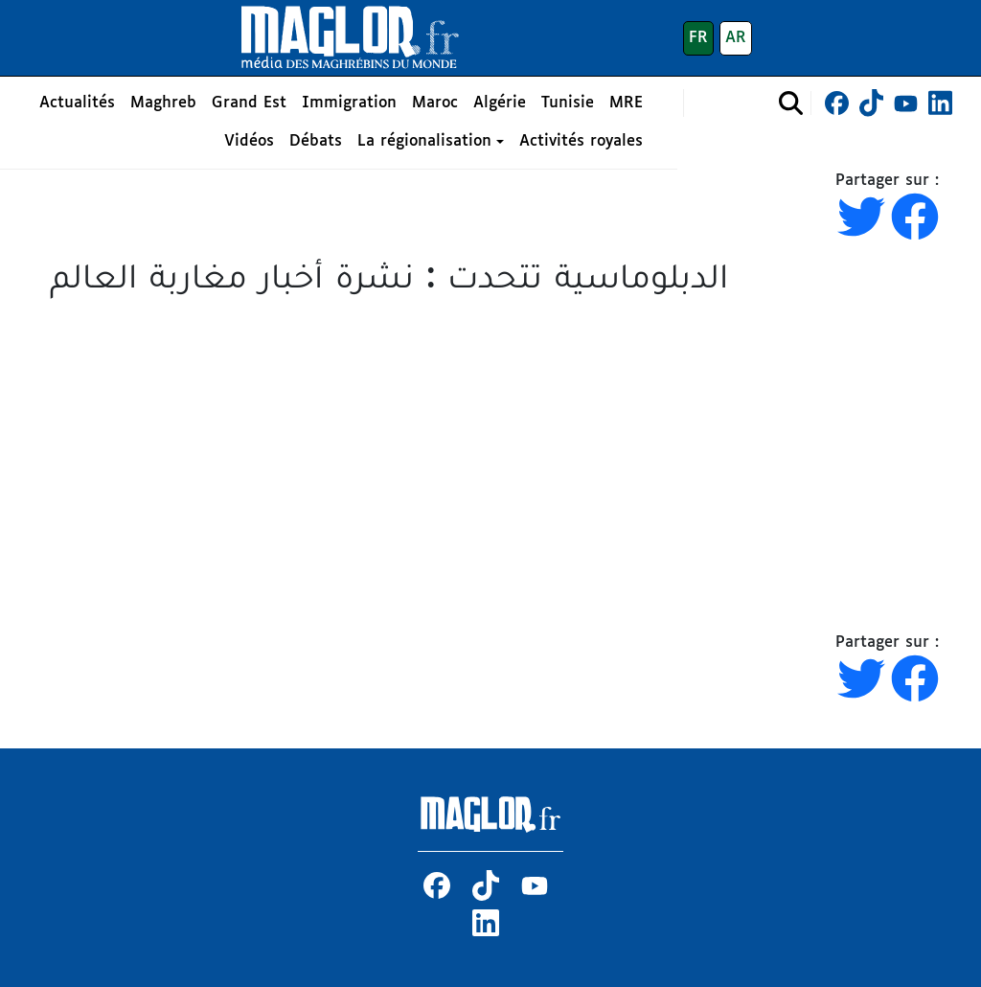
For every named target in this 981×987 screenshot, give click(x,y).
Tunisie (567, 103)
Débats (315, 141)
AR (735, 38)
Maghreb (163, 103)
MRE (626, 103)
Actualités (77, 103)
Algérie (499, 103)
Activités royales (581, 141)
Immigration (349, 103)
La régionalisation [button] (424, 141)
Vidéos (249, 141)
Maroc (435, 103)
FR (698, 38)
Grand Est (249, 103)
